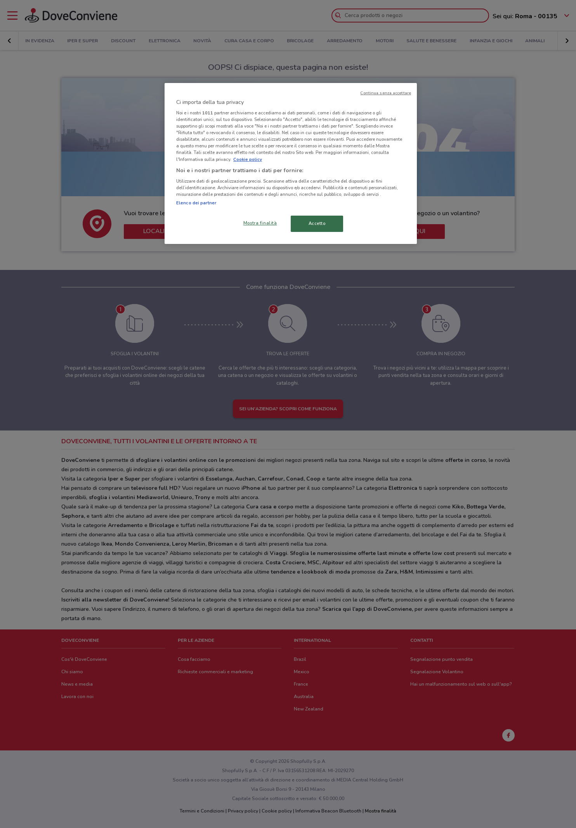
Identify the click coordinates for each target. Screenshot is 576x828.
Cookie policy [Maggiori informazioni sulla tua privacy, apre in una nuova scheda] (247, 159)
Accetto (317, 223)
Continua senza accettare (385, 93)
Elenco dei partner (196, 203)
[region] (291, 163)
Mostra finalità (260, 223)
